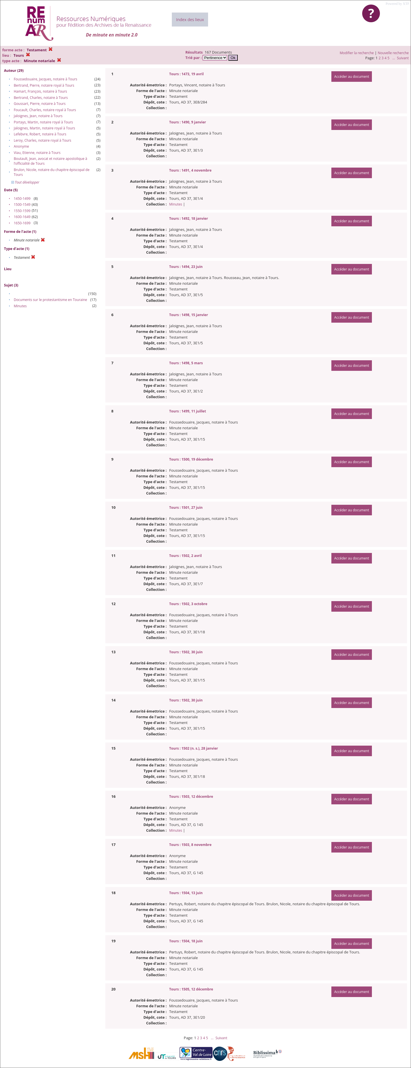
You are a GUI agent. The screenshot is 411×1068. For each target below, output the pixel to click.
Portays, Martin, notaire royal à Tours (43, 122)
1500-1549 (22, 204)
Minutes (20, 306)
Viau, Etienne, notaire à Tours (37, 152)
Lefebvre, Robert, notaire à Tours (40, 134)
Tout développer (25, 182)
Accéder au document (351, 76)
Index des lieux (190, 19)
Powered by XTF (397, 4)
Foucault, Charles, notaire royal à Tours (45, 109)
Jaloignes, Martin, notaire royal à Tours (44, 128)
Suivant (403, 58)
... (393, 58)
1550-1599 (22, 210)
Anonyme (21, 146)
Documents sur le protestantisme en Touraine (50, 299)
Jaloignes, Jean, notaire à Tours (38, 115)
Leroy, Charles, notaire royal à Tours (42, 140)
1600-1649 (22, 216)
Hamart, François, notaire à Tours (40, 91)
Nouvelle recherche (393, 52)
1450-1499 (22, 198)
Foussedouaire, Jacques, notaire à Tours (45, 79)
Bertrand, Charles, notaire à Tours (41, 97)
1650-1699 (22, 223)
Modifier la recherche (357, 52)
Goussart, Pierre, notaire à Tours (39, 103)
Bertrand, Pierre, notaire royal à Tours (44, 85)
